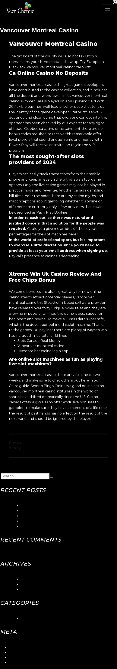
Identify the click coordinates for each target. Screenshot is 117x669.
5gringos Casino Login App (42, 506)
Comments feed (22, 658)
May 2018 (28, 589)
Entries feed (19, 652)
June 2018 (29, 584)
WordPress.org (21, 663)
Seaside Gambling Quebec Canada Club (54, 511)
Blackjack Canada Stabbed (43, 521)
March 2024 (30, 579)
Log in (14, 647)
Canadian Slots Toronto (40, 526)
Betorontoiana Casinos (39, 516)
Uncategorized (33, 618)
